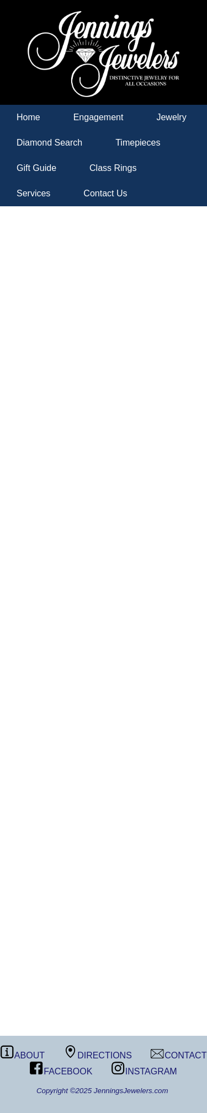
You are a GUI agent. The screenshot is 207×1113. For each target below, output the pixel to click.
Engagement (98, 117)
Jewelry (171, 117)
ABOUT (23, 1055)
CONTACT (178, 1055)
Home (28, 117)
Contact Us (105, 193)
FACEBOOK (61, 1071)
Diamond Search (49, 142)
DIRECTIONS (97, 1055)
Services (33, 193)
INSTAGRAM (144, 1071)
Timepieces (137, 142)
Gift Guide (36, 168)
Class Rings (112, 168)
